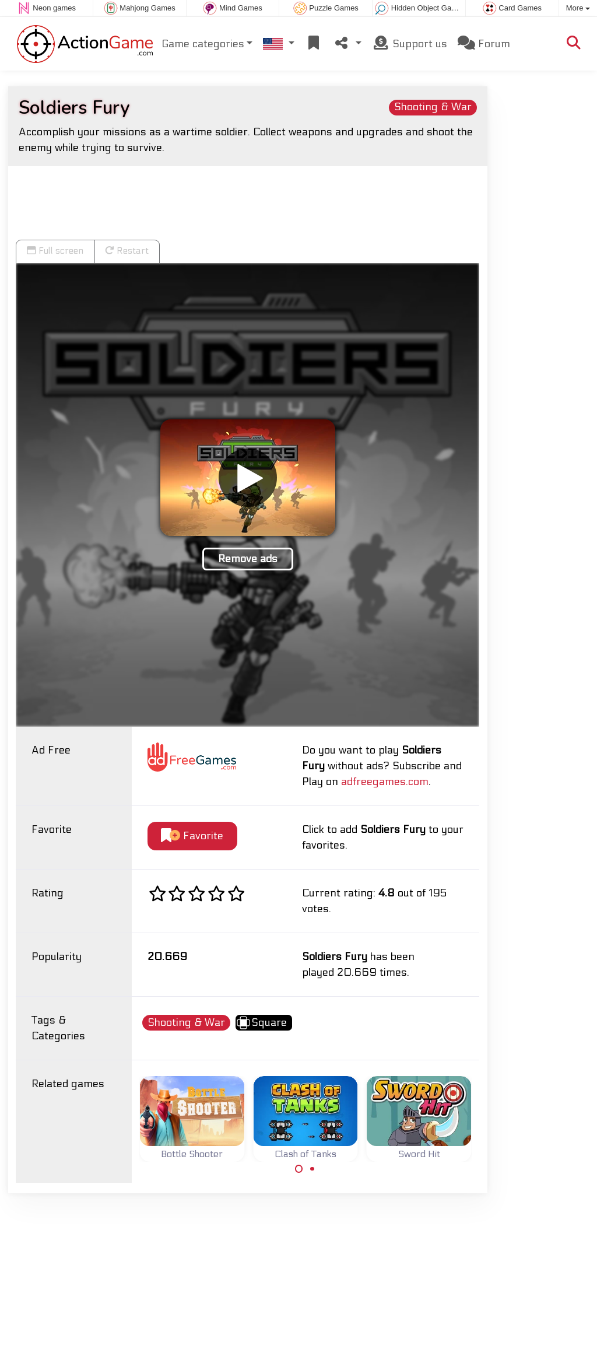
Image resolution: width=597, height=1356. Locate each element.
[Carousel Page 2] (312, 1169)
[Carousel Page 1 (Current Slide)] (299, 1169)
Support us (409, 43)
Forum (484, 43)
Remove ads (248, 559)
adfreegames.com (385, 782)
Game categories (202, 44)
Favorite (192, 836)
